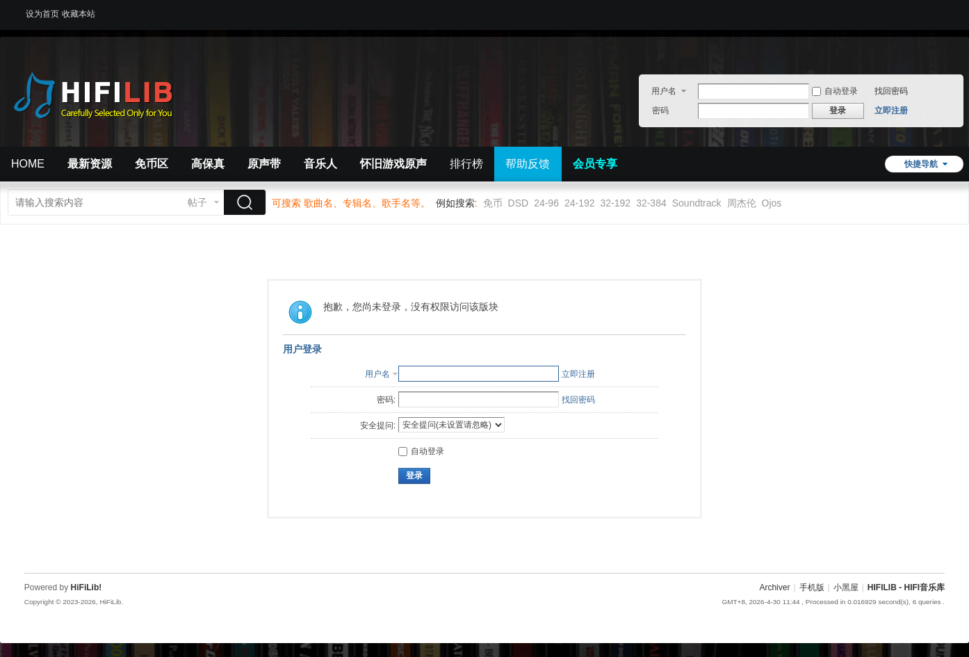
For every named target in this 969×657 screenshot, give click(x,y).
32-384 (651, 203)
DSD (518, 203)
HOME (27, 164)
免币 (493, 203)
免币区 (151, 164)
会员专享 (595, 164)
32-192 (616, 203)
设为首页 (42, 14)
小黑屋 (845, 587)
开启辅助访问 (941, 9)
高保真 (208, 164)
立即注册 (891, 110)
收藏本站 (78, 14)
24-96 (546, 203)
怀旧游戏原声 (393, 164)
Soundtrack (697, 203)
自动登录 (835, 91)
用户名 (663, 91)
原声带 (264, 164)
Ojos (772, 203)
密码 (660, 110)
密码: (386, 400)
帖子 (197, 202)
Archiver (774, 587)
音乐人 (320, 164)
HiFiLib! (86, 587)
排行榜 (466, 164)
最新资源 (89, 164)
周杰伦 (741, 203)
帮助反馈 (527, 164)
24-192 (579, 203)
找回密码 (891, 91)
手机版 (811, 587)
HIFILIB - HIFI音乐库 (906, 587)
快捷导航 (921, 164)
